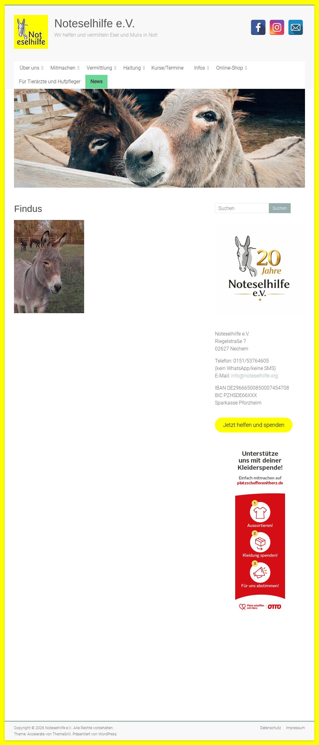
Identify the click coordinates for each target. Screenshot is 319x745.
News (96, 82)
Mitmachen (62, 68)
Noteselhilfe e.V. (94, 23)
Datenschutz (270, 728)
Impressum (295, 728)
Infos (199, 68)
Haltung (132, 68)
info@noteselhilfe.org (254, 376)
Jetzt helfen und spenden (253, 425)
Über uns (29, 68)
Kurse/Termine (167, 68)
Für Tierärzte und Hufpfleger (49, 82)
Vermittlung (99, 68)
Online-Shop (229, 68)
